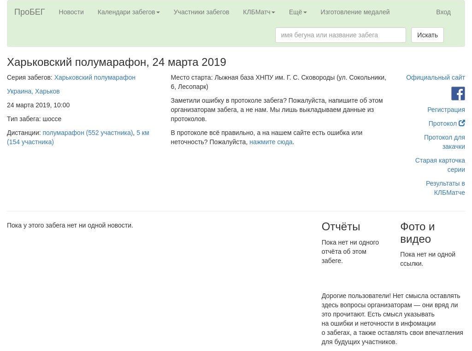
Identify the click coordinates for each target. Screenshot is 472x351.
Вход (443, 12)
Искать (427, 35)
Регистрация (446, 109)
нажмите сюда (270, 142)
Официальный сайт (435, 77)
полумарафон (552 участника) (88, 132)
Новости (71, 12)
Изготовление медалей (355, 12)
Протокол (447, 123)
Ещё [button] (298, 12)
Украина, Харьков (33, 91)
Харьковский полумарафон (95, 77)
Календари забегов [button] (129, 12)
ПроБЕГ (29, 12)
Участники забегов (202, 12)
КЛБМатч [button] (259, 12)
